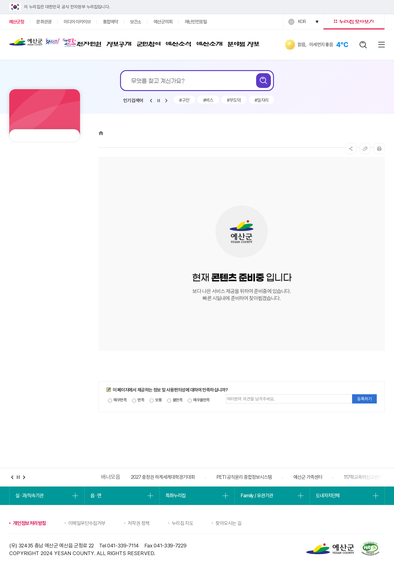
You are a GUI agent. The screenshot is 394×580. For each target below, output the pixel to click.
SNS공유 (350, 148)
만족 (138, 400)
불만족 (175, 400)
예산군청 (25, 43)
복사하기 (365, 148)
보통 (156, 400)
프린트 (379, 148)
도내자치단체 (328, 496)
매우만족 (117, 400)
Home (100, 133)
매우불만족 (199, 400)
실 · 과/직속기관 (29, 496)
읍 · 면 (95, 496)
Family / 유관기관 (257, 496)
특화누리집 (175, 496)
